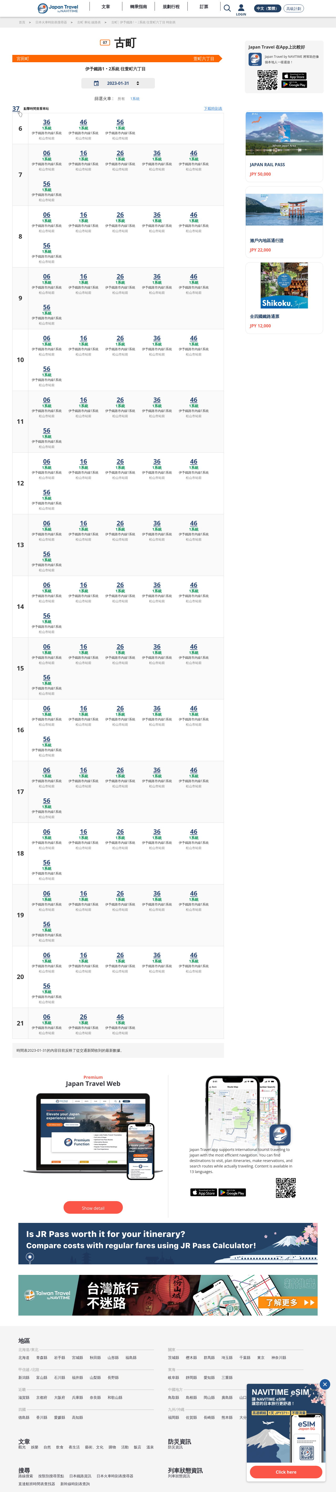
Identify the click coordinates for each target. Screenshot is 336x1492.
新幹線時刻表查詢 (75, 1483)
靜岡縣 (191, 1377)
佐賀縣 (191, 1417)
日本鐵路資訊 (80, 1475)
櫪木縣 (191, 1357)
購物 (112, 1446)
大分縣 (244, 1417)
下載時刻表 (213, 108)
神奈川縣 (278, 1357)
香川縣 (41, 1417)
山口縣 (244, 1397)
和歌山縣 (115, 1397)
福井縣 (77, 1377)
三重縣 (227, 1377)
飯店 (137, 1446)
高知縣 (77, 1417)
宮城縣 (77, 1357)
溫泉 (150, 1446)
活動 (125, 1446)
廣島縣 (227, 1397)
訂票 (204, 6)
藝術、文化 (94, 1446)
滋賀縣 (23, 1397)
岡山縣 (209, 1397)
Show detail (93, 1208)
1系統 (135, 98)
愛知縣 (209, 1377)
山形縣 (113, 1357)
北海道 (23, 1357)
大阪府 (59, 1397)
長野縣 (113, 1377)
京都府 (41, 1397)
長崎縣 (209, 1417)
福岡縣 (173, 1417)
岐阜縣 (173, 1377)
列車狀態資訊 (179, 1475)
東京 (261, 1357)
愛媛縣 (59, 1417)
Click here (286, 1472)
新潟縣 (23, 1377)
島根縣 (191, 1397)
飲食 (60, 1446)
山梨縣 (95, 1377)
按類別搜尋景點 (51, 1475)
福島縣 (130, 1357)
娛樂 (34, 1446)
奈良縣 (95, 1397)
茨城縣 (173, 1357)
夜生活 (74, 1446)
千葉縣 (244, 1357)
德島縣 (23, 1417)
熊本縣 (227, 1417)
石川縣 (59, 1377)
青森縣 (41, 1357)
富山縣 (41, 1377)
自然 (47, 1446)
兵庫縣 (77, 1397)
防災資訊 (175, 1446)
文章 (106, 6)
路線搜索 (25, 1475)
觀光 (22, 1446)
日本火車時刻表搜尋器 (115, 1475)
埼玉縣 (227, 1357)
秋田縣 (95, 1357)
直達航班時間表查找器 (36, 1483)
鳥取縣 (173, 1397)
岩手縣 (59, 1357)
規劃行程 (171, 6)
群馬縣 (209, 1357)
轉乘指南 (138, 6)
